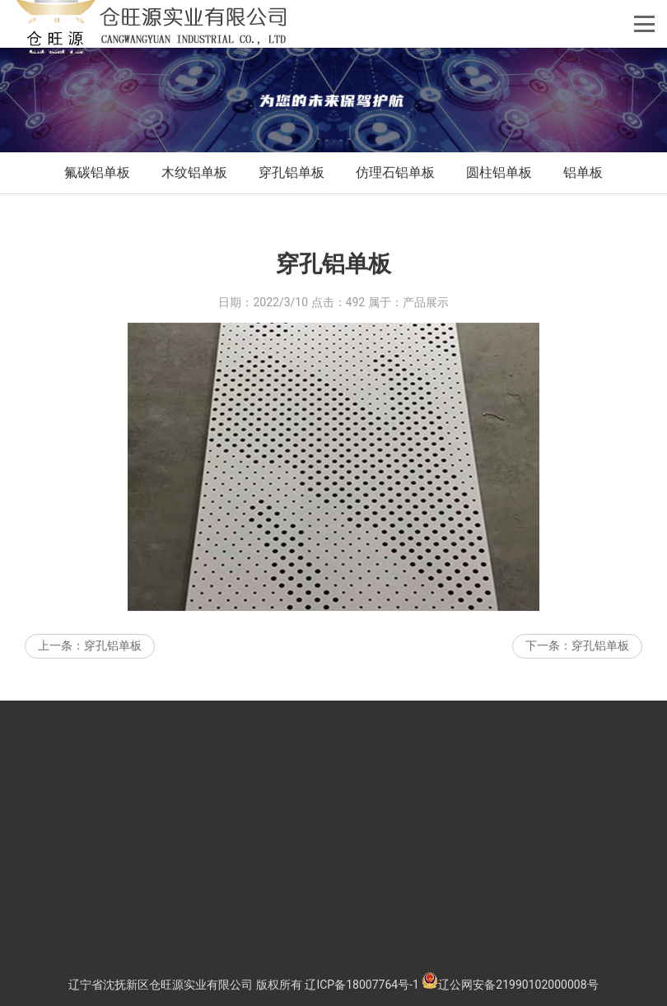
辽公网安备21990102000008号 (510, 984)
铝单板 (583, 172)
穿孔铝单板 (291, 172)
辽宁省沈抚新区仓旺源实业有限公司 (160, 984)
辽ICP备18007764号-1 (361, 984)
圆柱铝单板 (499, 172)
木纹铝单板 (194, 172)
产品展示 (426, 317)
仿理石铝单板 (395, 172)
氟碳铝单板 (97, 172)
